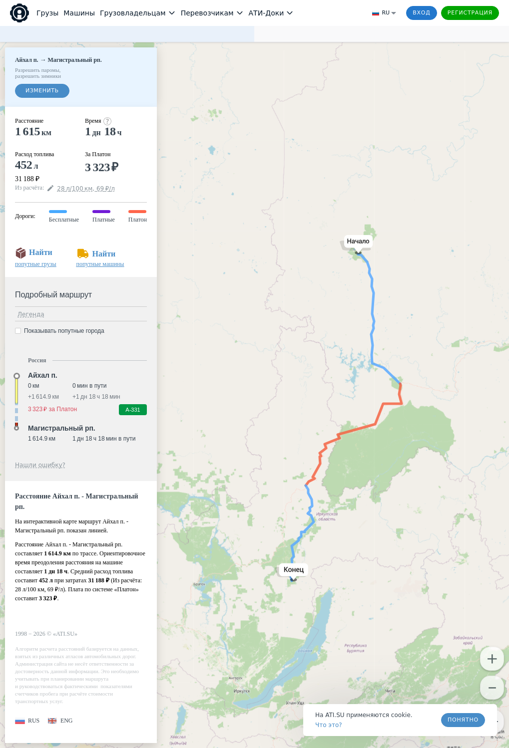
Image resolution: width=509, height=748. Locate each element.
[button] (356, 244)
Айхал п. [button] (42, 375)
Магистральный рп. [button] (61, 428)
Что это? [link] (328, 725)
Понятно (463, 720)
